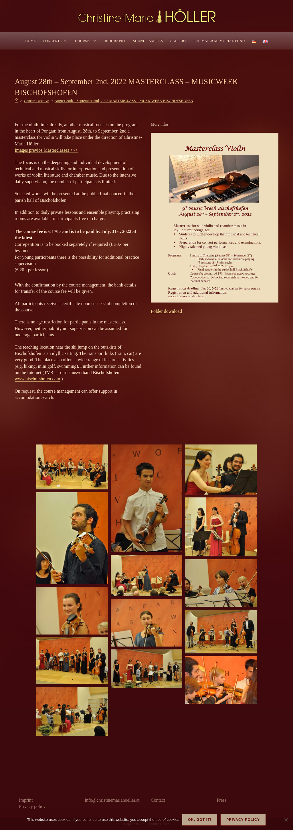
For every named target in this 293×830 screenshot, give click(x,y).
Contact (158, 800)
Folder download (166, 311)
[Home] (16, 100)
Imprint (26, 800)
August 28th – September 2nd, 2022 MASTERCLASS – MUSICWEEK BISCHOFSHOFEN (124, 100)
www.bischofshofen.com (37, 378)
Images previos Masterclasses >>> (46, 150)
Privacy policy (32, 806)
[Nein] (286, 820)
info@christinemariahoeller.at (112, 800)
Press (221, 800)
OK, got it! (199, 820)
